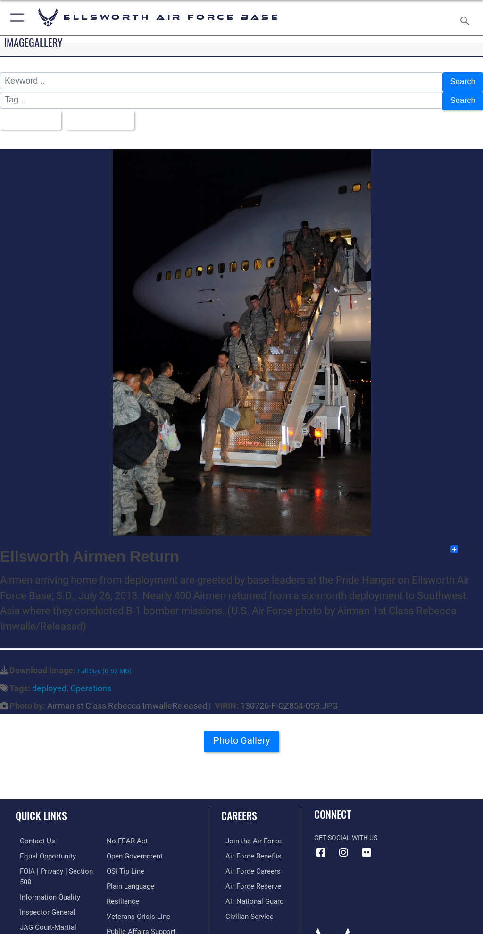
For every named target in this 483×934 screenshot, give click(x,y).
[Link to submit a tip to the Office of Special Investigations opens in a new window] (124, 849)
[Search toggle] (467, 18)
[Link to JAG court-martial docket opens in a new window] (53, 907)
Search (462, 81)
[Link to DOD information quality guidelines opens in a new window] (44, 878)
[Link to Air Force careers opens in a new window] (246, 864)
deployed (49, 682)
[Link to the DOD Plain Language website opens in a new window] (129, 864)
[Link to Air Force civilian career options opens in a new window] (242, 907)
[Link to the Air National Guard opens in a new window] (248, 893)
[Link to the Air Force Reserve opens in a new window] (246, 878)
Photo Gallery (241, 737)
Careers (239, 809)
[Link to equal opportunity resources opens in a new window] (42, 849)
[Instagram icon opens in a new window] (344, 846)
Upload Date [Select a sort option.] (101, 115)
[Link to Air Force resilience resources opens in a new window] (121, 878)
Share (466, 543)
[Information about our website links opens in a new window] (37, 921)
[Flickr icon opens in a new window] (366, 846)
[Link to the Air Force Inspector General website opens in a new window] (41, 893)
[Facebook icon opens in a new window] (321, 846)
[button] (15, 17)
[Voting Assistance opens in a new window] (133, 921)
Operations (90, 682)
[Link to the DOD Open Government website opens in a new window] (133, 835)
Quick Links (41, 809)
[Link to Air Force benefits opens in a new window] (247, 849)
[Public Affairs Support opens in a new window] (139, 907)
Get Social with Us (345, 832)
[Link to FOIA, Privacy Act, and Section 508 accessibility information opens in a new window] (55, 864)
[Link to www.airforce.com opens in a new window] (246, 835)
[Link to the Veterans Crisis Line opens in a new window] (135, 893)
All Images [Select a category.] (29, 115)
